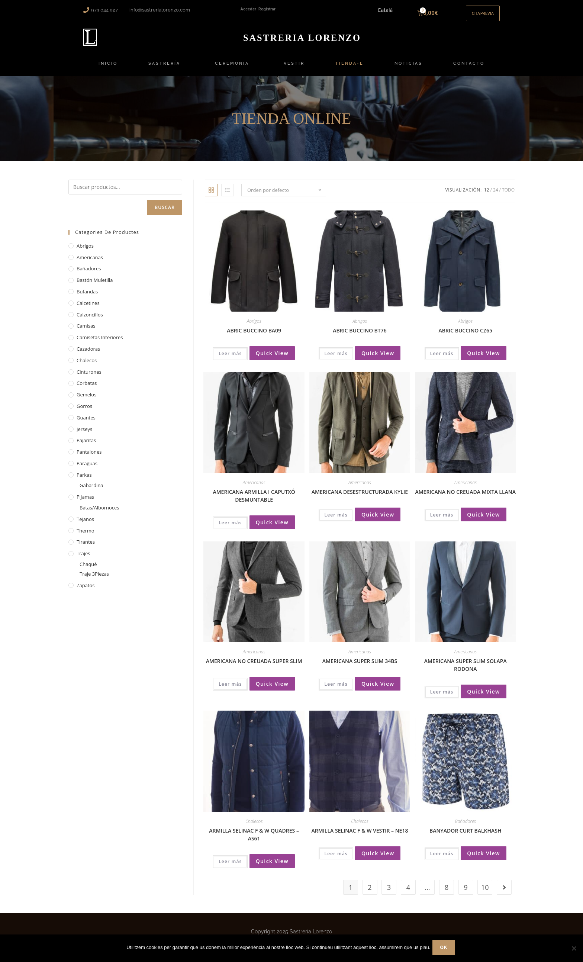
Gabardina (91, 489)
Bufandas (87, 296)
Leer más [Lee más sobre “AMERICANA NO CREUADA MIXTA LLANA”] (442, 519)
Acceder (248, 9)
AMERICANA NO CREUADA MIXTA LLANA (465, 496)
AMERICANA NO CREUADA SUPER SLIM (254, 665)
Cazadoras (88, 353)
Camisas (86, 330)
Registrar (267, 9)
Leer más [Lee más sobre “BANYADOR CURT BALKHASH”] (442, 858)
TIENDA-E (349, 67)
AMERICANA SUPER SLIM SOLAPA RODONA (465, 669)
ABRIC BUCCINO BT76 (360, 334)
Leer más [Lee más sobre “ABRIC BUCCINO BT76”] (336, 358)
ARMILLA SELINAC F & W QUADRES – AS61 (254, 838)
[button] (479, 16)
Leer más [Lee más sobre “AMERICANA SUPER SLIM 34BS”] (336, 688)
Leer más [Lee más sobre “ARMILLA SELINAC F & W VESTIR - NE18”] (336, 858)
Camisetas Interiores (100, 341)
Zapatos (86, 589)
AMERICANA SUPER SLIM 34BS (359, 665)
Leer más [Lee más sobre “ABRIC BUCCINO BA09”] (230, 358)
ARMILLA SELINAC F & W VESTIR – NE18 (359, 834)
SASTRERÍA (166, 68)
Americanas (254, 487)
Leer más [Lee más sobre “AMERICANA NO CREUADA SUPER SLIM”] (230, 688)
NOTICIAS (408, 67)
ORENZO (302, 41)
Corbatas (87, 387)
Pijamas (85, 501)
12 (486, 194)
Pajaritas (86, 444)
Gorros (84, 410)
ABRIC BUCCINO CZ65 (465, 334)
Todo (508, 194)
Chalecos (253, 825)
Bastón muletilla (95, 284)
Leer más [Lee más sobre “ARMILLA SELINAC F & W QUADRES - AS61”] (230, 865)
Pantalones (89, 456)
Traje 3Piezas (94, 578)
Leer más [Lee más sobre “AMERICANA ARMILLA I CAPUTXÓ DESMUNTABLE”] (230, 527)
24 (495, 194)
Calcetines (88, 307)
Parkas (84, 479)
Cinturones (89, 376)
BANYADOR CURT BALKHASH (465, 834)
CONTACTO (468, 67)
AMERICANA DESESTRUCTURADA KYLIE (360, 496)
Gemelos (86, 399)
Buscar (165, 212)
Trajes (83, 557)
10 (485, 891)
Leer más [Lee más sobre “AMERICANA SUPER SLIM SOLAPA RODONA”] (442, 696)
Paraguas (87, 467)
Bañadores (465, 825)
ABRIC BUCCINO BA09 (254, 334)
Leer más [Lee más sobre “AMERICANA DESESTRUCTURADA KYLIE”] (336, 519)
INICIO (108, 67)
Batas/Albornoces (99, 512)
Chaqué (88, 568)
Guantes (86, 422)
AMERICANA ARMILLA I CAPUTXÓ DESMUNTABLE (254, 500)
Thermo (85, 534)
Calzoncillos (90, 318)
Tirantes (86, 546)
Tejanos (85, 523)
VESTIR (294, 67)
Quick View (272, 357)
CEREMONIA (234, 68)
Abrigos (254, 325)
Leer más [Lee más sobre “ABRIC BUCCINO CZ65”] (442, 358)
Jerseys (84, 433)
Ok (445, 949)
